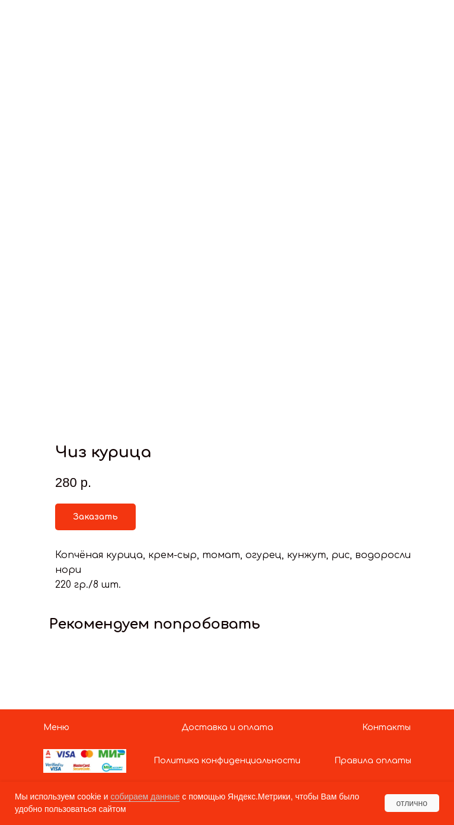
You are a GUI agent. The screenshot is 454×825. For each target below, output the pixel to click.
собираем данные (145, 796)
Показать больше (62, 19)
